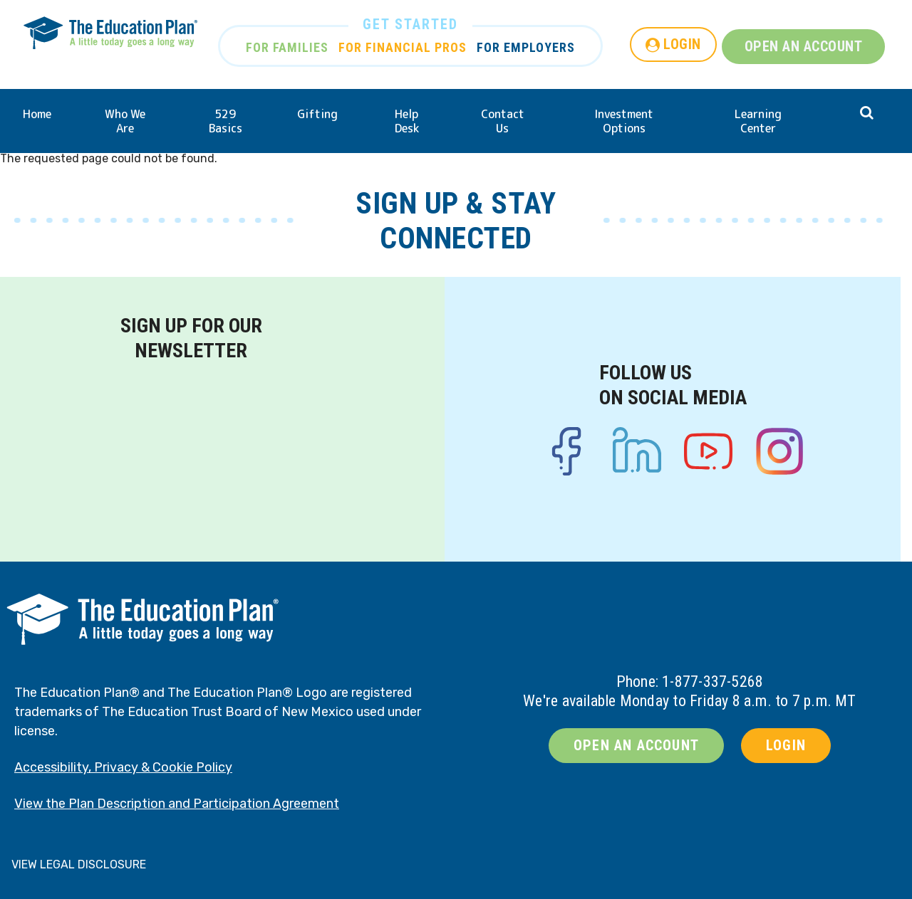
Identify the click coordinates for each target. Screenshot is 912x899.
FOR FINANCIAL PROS (402, 47)
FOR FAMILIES (287, 47)
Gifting (317, 114)
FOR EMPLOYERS (526, 47)
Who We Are (125, 121)
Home (37, 114)
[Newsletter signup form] (191, 451)
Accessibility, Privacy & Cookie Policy (123, 767)
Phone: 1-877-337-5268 (690, 681)
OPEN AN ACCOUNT (804, 46)
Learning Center (758, 121)
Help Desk (407, 121)
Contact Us (502, 121)
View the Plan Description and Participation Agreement (176, 803)
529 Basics (225, 121)
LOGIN (682, 44)
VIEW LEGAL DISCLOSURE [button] (78, 864)
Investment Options (623, 121)
